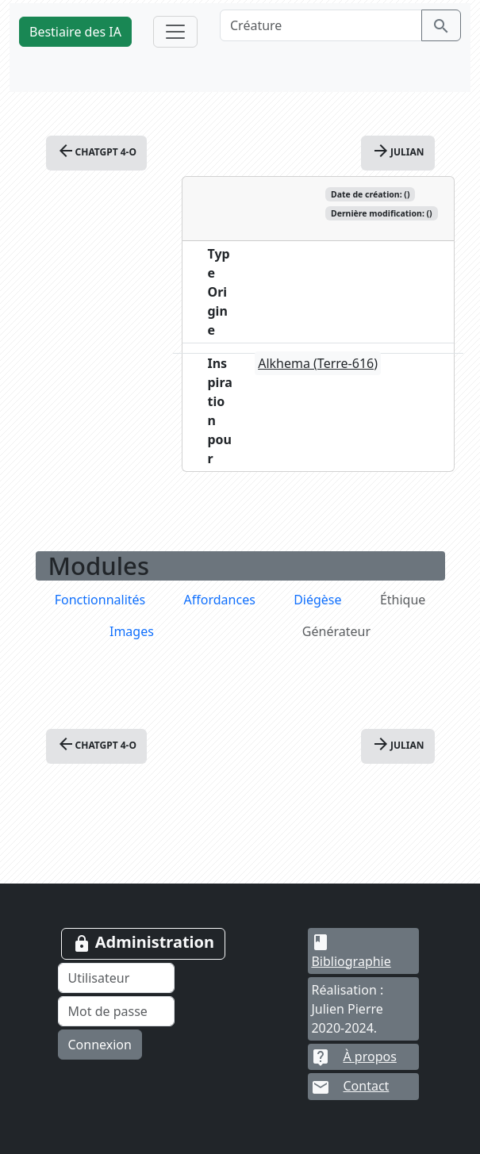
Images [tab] (131, 631)
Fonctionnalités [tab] (100, 599)
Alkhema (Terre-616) (318, 363)
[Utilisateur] (116, 978)
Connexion (100, 1044)
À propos (353, 1056)
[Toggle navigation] (175, 32)
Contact (350, 1087)
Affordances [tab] (219, 599)
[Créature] (321, 25)
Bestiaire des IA (75, 31)
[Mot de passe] (116, 1011)
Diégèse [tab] (317, 599)
